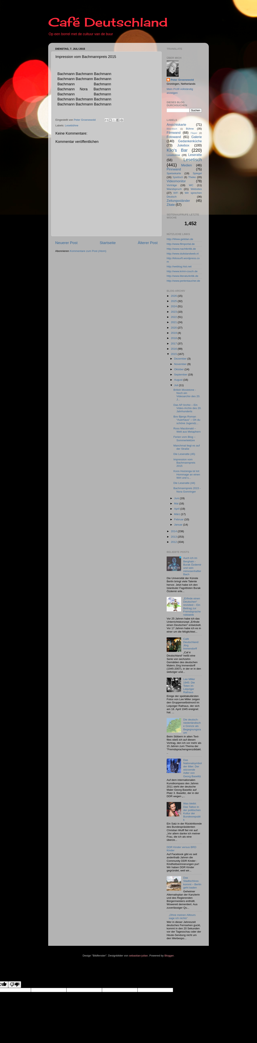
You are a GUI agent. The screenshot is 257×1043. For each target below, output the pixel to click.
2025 (174, 301)
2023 (174, 311)
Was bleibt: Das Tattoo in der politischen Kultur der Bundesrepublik (192, 811)
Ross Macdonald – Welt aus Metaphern (187, 430)
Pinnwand (174, 169)
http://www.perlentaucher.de (183, 280)
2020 (174, 327)
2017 (174, 343)
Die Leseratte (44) (184, 482)
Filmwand (174, 132)
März (177, 514)
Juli (176, 385)
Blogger (169, 955)
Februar (179, 519)
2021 (174, 322)
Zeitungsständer (178, 200)
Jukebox (183, 145)
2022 (174, 316)
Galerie (196, 137)
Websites (196, 189)
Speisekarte (174, 173)
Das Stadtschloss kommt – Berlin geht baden (192, 882)
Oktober (179, 369)
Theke (192, 177)
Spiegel (197, 173)
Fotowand (174, 137)
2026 (174, 295)
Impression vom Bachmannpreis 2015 (184, 462)
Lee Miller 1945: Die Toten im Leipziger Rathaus (189, 686)
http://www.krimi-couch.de (182, 271)
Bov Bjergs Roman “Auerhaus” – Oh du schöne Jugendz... (186, 420)
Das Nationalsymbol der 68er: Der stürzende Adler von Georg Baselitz (192, 768)
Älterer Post (148, 243)
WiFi (175, 193)
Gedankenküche (190, 141)
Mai (176, 503)
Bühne (190, 128)
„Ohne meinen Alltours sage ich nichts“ (182, 916)
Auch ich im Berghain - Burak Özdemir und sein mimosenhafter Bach (192, 566)
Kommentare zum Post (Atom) (88, 251)
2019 (174, 332)
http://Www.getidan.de (180, 239)
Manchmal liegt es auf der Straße (186, 447)
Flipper (194, 133)
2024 (174, 306)
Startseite (108, 243)
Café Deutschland (108, 22)
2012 (174, 541)
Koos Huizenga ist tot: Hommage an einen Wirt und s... (186, 474)
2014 (174, 531)
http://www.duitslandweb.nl (183, 253)
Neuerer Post (66, 243)
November (180, 364)
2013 (174, 536)
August (178, 379)
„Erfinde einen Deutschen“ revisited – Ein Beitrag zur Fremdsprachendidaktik (192, 606)
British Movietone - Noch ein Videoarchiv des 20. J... (186, 394)
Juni (177, 498)
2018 (174, 338)
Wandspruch (174, 189)
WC (191, 185)
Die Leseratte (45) (184, 454)
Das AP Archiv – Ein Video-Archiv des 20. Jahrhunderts (187, 408)
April (177, 508)
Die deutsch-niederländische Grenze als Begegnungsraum (192, 726)
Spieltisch (178, 177)
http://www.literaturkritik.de (182, 275)
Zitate (171, 204)
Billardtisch (172, 129)
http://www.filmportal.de (181, 243)
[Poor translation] (14, 984)
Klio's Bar (177, 150)
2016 (174, 348)
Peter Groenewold (182, 79)
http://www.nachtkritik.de (181, 248)
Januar (178, 524)
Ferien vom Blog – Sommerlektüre (184, 438)
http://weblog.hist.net (179, 266)
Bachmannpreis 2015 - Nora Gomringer (187, 490)
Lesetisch (193, 159)
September (181, 374)
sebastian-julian (138, 955)
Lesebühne (71, 125)
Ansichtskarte (176, 124)
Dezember (180, 358)
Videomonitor (176, 181)
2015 (174, 354)
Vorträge (172, 185)
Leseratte (195, 155)
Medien (186, 165)
